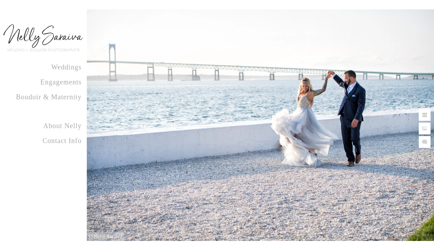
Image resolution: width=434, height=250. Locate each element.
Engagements (61, 82)
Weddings (66, 67)
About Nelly (62, 126)
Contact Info (62, 140)
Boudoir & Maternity (49, 97)
